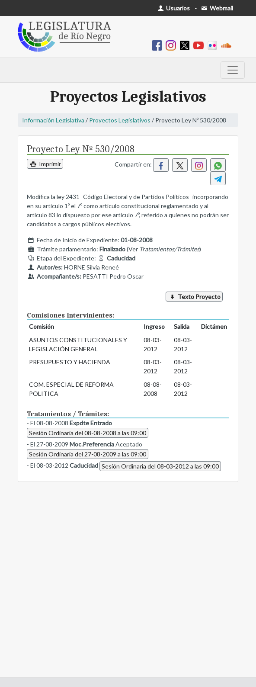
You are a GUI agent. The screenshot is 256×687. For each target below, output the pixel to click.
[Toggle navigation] (233, 70)
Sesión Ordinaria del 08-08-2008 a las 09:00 (87, 433)
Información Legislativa (53, 120)
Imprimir (45, 163)
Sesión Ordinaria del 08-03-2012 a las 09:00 (160, 466)
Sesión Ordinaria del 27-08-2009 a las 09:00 (87, 454)
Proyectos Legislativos (119, 120)
